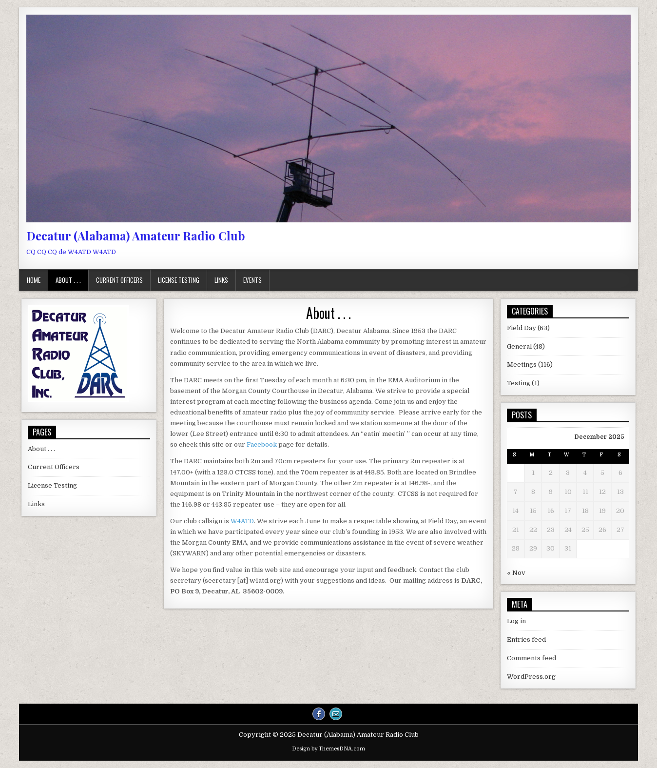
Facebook (262, 444)
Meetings (522, 364)
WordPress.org (531, 676)
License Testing (178, 280)
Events (252, 280)
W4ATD (242, 521)
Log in (516, 621)
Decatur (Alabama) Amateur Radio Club (135, 235)
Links (221, 280)
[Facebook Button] (318, 714)
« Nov (516, 572)
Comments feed (531, 658)
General (519, 346)
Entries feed (526, 639)
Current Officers (119, 280)
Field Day (521, 328)
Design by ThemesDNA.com (328, 749)
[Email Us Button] (335, 714)
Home (33, 280)
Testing (518, 383)
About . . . (68, 280)
